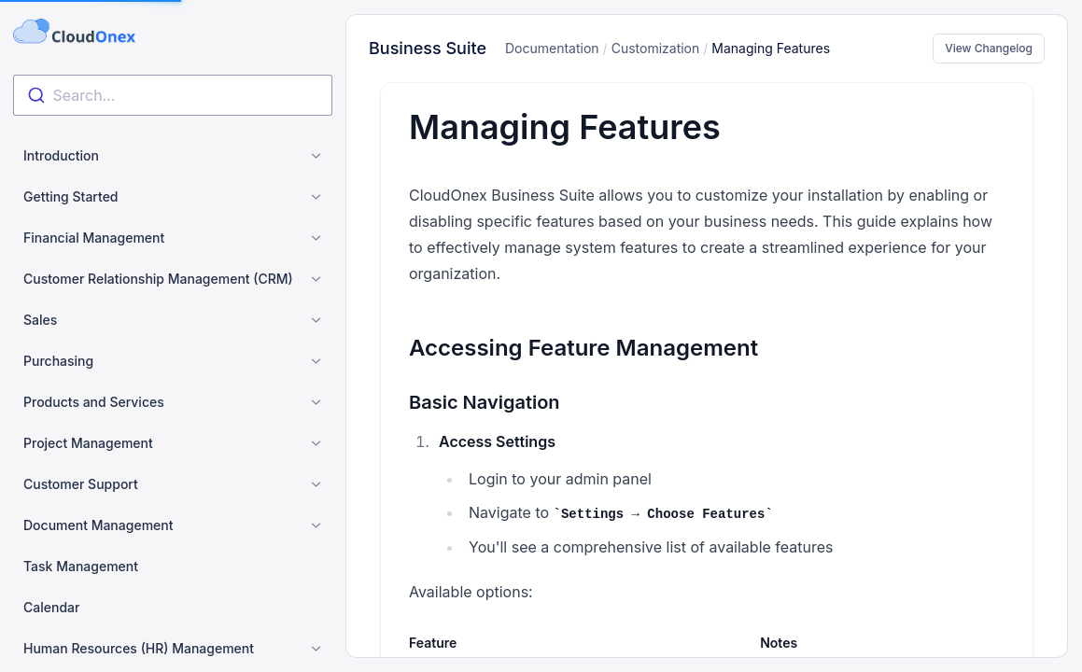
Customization (655, 48)
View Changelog (989, 48)
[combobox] (172, 95)
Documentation (552, 48)
